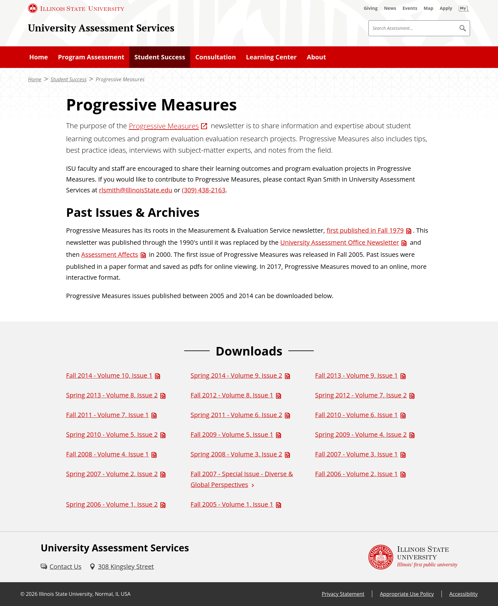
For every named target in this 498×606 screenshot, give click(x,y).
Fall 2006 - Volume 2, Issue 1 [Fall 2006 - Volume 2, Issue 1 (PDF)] (356, 473)
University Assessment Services (101, 27)
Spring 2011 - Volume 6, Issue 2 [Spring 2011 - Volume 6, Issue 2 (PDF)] (236, 414)
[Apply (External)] (446, 8)
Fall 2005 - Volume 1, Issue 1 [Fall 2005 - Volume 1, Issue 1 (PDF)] (232, 504)
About (316, 57)
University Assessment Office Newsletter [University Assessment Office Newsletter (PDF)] (339, 242)
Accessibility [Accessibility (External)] (463, 593)
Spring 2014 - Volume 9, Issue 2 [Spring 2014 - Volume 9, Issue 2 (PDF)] (236, 375)
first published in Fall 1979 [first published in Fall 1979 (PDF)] (365, 230)
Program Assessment (91, 57)
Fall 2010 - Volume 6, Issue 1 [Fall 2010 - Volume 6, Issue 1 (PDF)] (356, 414)
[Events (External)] (410, 8)
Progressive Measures (120, 79)
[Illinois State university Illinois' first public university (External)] (412, 557)
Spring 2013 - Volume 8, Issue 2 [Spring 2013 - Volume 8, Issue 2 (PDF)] (112, 395)
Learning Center (271, 57)
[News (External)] (390, 8)
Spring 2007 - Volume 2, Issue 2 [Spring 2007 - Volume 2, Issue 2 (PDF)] (112, 473)
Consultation (215, 57)
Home (38, 57)
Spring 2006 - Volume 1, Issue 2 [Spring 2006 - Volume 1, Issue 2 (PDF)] (112, 504)
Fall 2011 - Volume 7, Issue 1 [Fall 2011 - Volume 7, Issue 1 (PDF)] (107, 414)
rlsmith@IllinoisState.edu (135, 190)
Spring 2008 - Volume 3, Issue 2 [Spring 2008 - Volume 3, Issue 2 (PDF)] (236, 454)
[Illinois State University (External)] (76, 8)
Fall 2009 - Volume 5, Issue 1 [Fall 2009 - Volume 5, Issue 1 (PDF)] (232, 434)
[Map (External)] (428, 8)
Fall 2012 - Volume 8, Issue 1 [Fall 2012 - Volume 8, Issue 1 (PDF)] (232, 395)
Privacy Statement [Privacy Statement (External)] (343, 593)
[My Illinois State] (463, 8)
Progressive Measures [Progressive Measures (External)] (164, 126)
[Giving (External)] (370, 8)
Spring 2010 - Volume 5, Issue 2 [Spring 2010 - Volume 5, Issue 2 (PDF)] (112, 434)
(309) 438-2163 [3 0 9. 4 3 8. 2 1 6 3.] (203, 190)
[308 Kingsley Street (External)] (121, 566)
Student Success (159, 57)
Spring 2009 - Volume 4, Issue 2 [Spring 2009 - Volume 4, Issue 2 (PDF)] (361, 434)
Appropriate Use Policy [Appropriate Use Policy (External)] (407, 593)
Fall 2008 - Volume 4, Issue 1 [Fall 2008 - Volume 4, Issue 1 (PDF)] (107, 454)
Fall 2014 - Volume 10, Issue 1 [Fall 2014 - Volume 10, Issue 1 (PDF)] (109, 375)
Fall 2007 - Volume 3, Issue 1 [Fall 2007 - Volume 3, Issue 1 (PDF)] (356, 454)
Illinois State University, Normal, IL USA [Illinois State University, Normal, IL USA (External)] (85, 593)
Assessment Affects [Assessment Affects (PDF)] (109, 254)
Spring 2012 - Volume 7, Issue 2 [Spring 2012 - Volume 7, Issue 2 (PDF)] (361, 395)
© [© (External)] (22, 593)
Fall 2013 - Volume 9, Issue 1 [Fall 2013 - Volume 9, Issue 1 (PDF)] (356, 375)
